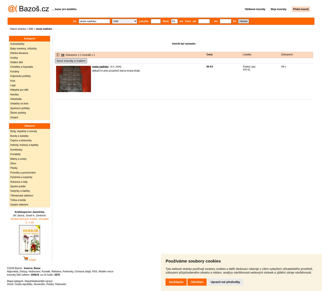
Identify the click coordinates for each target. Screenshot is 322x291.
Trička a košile (18, 200)
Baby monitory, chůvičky (23, 48)
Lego (13, 85)
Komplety (15, 154)
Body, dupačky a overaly (23, 131)
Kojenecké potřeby (20, 76)
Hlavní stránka (18, 28)
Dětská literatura (19, 53)
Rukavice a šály (19, 181)
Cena (210, 54)
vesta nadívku (100, 66)
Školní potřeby (18, 112)
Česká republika (23, 284)
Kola (12, 80)
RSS (94, 271)
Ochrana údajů (83, 271)
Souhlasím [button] (176, 282)
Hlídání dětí (16, 62)
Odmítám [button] (197, 282)
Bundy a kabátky (19, 136)
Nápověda (12, 271)
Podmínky (68, 271)
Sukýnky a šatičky (20, 190)
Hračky (14, 57)
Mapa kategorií (15, 281)
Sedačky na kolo (19, 103)
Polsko (50, 284)
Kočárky (14, 71)
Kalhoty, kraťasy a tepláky (24, 145)
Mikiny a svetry (18, 158)
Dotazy (23, 271)
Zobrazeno (287, 54)
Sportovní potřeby (20, 108)
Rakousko (60, 284)
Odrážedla (16, 99)
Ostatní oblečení (19, 204)
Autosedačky (17, 43)
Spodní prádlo (18, 186)
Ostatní (14, 117)
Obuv (13, 163)
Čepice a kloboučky (21, 140)
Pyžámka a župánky (21, 177)
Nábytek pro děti (19, 89)
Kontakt (46, 271)
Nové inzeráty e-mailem (71, 60)
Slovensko (39, 284)
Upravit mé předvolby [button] (225, 282)
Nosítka (14, 94)
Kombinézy (16, 149)
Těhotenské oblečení (21, 195)
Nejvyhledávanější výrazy (38, 281)
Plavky (13, 168)
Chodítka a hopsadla (21, 66)
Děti (31, 28)
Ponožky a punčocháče (23, 172)
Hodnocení (34, 271)
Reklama (56, 271)
